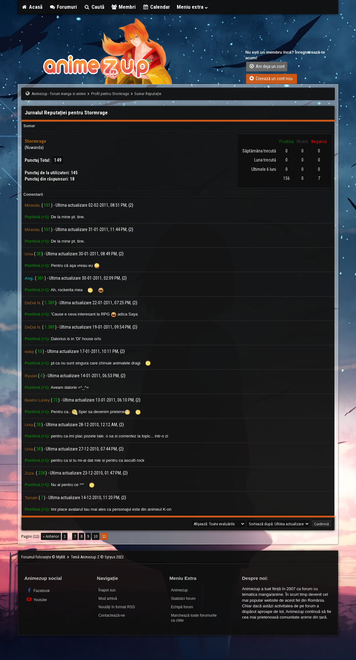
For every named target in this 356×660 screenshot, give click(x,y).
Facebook (38, 590)
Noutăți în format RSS (116, 607)
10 (95, 536)
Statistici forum (183, 598)
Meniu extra (193, 7)
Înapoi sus (107, 590)
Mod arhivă (107, 598)
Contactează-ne (111, 615)
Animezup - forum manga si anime (59, 93)
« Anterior (51, 536)
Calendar (156, 7)
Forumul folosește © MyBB (43, 557)
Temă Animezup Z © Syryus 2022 (97, 557)
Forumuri (63, 7)
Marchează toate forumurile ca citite (194, 618)
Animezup (179, 590)
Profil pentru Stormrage (110, 93)
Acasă (31, 7)
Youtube (36, 599)
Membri (123, 7)
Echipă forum (182, 607)
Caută (94, 7)
